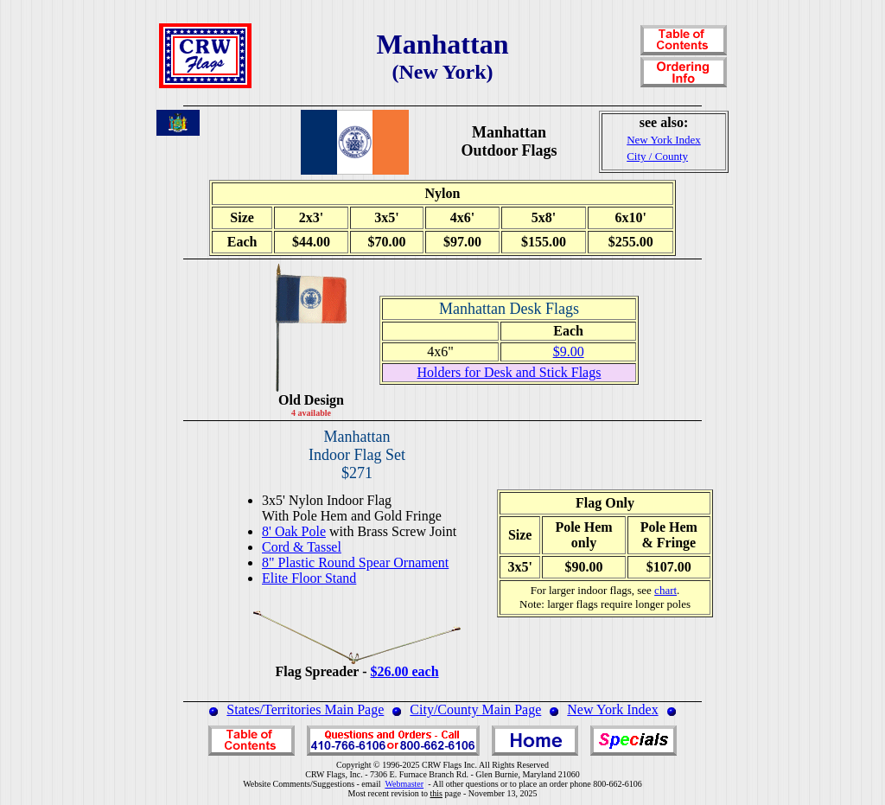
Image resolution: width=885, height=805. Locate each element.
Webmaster (404, 784)
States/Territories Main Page (305, 709)
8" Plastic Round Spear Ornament (355, 562)
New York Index (612, 709)
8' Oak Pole (294, 531)
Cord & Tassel (301, 547)
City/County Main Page (475, 709)
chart (665, 590)
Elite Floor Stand (309, 578)
